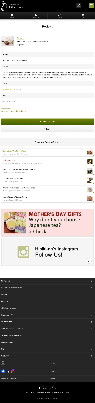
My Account (5, 281)
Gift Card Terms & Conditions (12, 329)
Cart (83, 16)
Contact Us (5, 356)
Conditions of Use (7, 315)
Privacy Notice (6, 322)
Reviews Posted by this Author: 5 (13, 111)
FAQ (3, 349)
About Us (36, 16)
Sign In (12, 16)
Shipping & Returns (8, 308)
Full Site (53, 363)
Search (59, 16)
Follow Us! (53, 371)
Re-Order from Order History (11, 288)
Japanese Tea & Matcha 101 (11, 335)
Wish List (4, 295)
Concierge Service (8, 342)
